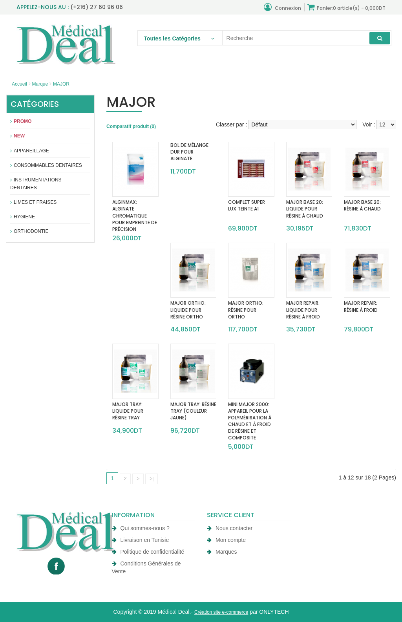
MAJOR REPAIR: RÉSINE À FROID (361, 306)
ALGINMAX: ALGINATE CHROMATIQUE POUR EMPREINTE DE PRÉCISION (134, 215)
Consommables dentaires (46, 165)
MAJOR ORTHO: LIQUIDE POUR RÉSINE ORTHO (188, 310)
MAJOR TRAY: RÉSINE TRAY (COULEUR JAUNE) (193, 411)
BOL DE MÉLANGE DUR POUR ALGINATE (189, 152)
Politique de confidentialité (148, 552)
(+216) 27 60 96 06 (96, 7)
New (17, 136)
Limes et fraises (33, 202)
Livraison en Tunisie (140, 540)
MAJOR (61, 84)
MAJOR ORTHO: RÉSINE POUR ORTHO (245, 310)
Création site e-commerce (221, 612)
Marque (40, 84)
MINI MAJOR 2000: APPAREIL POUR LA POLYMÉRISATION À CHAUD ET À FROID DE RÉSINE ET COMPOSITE (249, 421)
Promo (20, 121)
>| (151, 478)
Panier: (346, 7)
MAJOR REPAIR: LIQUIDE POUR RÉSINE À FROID (303, 310)
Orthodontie (29, 231)
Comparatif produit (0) (131, 126)
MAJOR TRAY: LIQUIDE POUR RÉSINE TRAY (127, 411)
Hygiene (22, 217)
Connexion (282, 7)
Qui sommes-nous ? (141, 528)
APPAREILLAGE (29, 151)
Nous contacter (229, 528)
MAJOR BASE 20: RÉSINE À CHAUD (362, 205)
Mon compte (226, 540)
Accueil (19, 84)
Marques (222, 552)
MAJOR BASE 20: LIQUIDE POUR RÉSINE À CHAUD (304, 209)
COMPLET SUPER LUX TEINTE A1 (246, 205)
